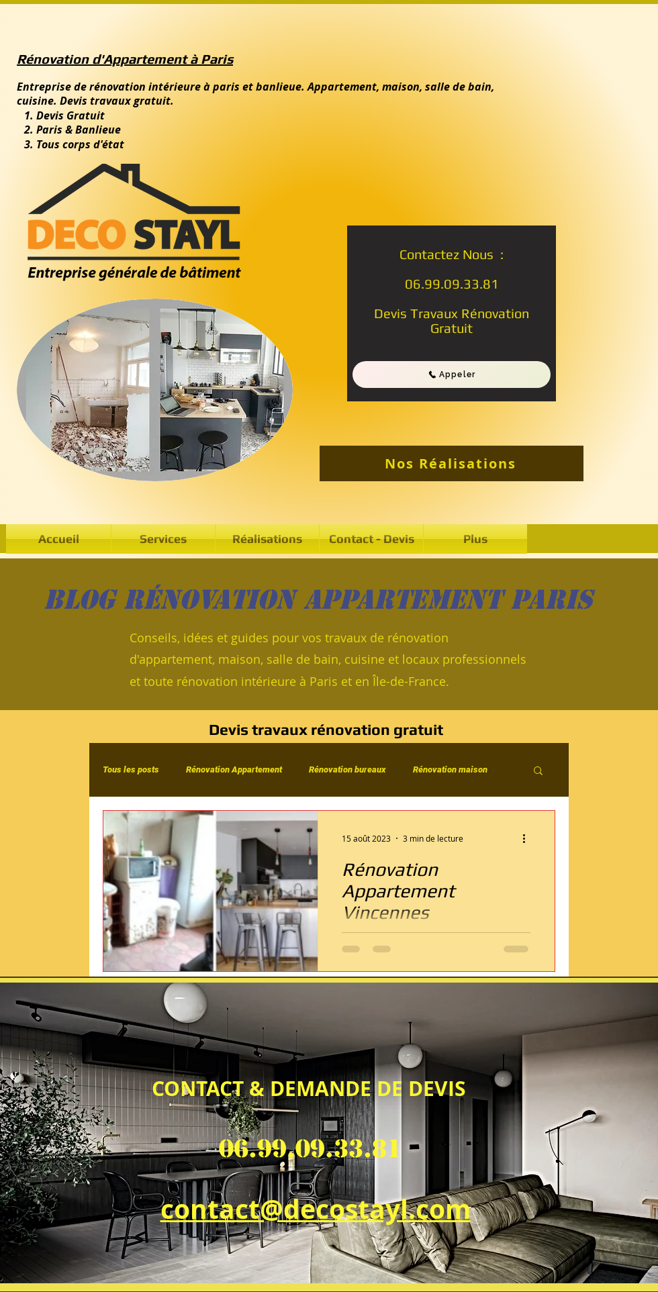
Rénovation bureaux (347, 769)
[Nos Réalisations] (451, 463)
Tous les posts (131, 769)
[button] (267, 539)
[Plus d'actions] (528, 838)
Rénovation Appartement (234, 769)
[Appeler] (451, 374)
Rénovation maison (450, 769)
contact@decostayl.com (315, 1209)
